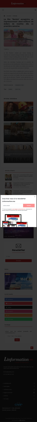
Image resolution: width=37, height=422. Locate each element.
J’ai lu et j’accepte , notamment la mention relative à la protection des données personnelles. (17, 209)
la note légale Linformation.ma (18, 209)
